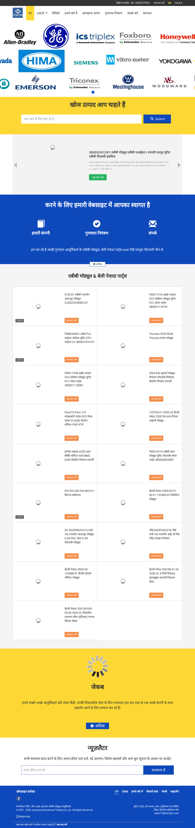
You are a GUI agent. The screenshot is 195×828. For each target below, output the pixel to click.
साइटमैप (174, 791)
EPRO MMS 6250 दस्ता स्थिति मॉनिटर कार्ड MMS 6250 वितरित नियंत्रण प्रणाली (79, 455)
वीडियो (56, 13)
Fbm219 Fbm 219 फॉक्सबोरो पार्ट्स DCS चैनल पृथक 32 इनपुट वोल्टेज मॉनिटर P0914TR (78, 418)
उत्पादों (40, 13)
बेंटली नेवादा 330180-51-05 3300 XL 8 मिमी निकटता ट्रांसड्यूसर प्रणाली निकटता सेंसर (164, 575)
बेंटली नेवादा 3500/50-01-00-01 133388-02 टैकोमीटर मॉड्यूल (164, 495)
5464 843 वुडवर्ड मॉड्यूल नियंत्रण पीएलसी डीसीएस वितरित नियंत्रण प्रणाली (162, 377)
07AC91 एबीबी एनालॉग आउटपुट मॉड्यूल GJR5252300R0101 (77, 298)
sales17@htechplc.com (166, 813)
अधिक (97, 264)
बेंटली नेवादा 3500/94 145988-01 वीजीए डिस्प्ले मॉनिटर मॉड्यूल (78, 573)
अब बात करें (159, 3)
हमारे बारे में (71, 13)
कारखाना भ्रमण (91, 13)
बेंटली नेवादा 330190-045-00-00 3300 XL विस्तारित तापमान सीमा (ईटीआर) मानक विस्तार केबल (79, 615)
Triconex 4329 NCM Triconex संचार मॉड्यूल (161, 336)
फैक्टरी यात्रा (152, 791)
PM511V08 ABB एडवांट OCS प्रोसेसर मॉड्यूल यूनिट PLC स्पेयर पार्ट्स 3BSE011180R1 (78, 379)
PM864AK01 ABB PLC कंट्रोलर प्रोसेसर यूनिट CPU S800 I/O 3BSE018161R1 (80, 338)
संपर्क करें (132, 13)
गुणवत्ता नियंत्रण (113, 13)
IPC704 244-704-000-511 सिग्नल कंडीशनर (80, 493)
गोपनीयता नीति (23, 806)
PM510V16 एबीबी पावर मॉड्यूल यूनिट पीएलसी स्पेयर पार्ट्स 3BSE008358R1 (163, 455)
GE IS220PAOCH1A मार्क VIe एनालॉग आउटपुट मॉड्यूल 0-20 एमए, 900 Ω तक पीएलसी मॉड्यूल (79, 536)
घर (30, 13)
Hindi (178, 3)
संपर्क (164, 791)
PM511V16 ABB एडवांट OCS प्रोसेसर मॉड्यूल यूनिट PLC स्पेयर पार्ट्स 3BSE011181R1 (162, 300)
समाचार (147, 13)
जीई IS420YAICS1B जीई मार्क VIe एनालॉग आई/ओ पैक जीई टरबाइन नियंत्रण (164, 534)
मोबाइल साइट (23, 816)
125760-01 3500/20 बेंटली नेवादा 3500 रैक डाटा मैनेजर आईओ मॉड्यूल (164, 416)
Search (157, 119)
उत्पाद (125, 791)
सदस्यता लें (158, 770)
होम (117, 791)
